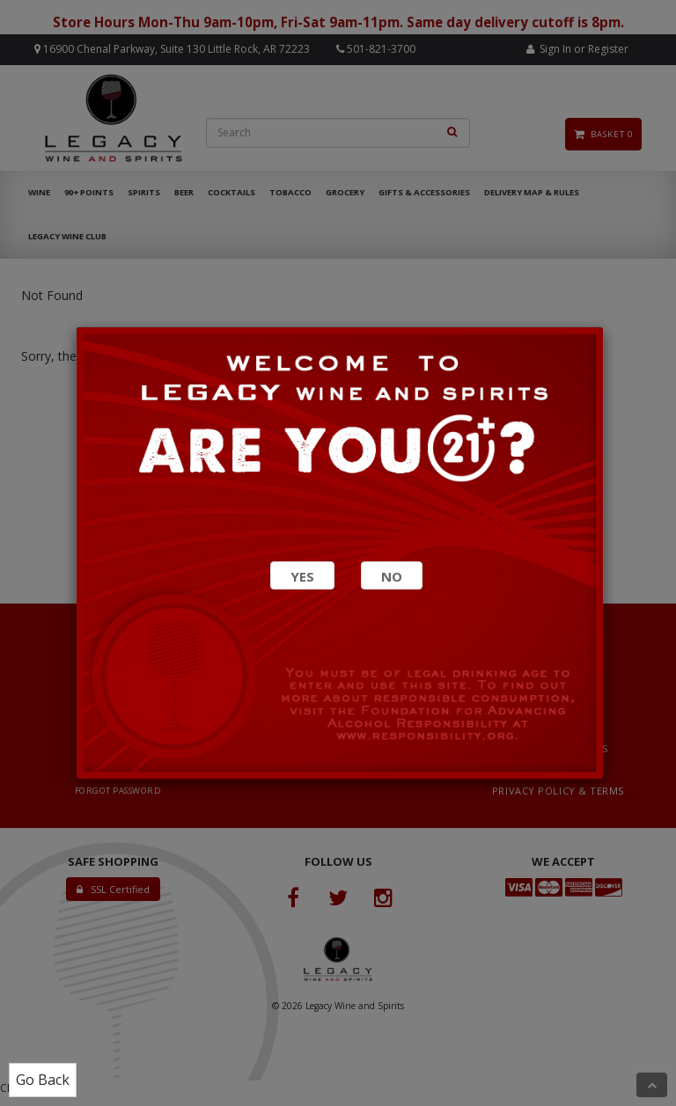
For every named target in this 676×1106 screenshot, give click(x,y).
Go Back (43, 1079)
